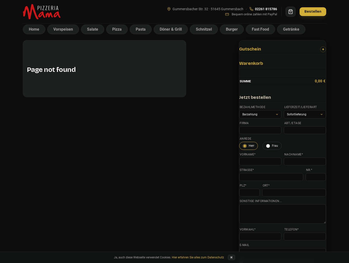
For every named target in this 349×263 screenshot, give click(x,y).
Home (34, 29)
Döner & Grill (171, 29)
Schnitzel (204, 29)
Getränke (291, 29)
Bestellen (312, 11)
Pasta (141, 29)
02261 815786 (263, 9)
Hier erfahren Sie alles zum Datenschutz (198, 257)
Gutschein (250, 49)
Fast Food (260, 29)
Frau (272, 146)
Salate (92, 29)
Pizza (117, 29)
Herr (248, 146)
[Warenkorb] (291, 12)
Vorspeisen (63, 29)
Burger (232, 29)
